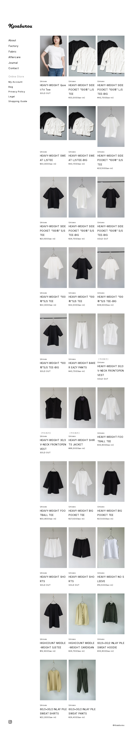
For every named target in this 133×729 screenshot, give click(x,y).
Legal (11, 96)
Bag (10, 86)
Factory (13, 46)
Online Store (16, 76)
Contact (13, 68)
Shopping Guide (17, 101)
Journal (13, 62)
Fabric (12, 51)
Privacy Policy (16, 91)
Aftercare (14, 57)
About (12, 40)
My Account (15, 81)
